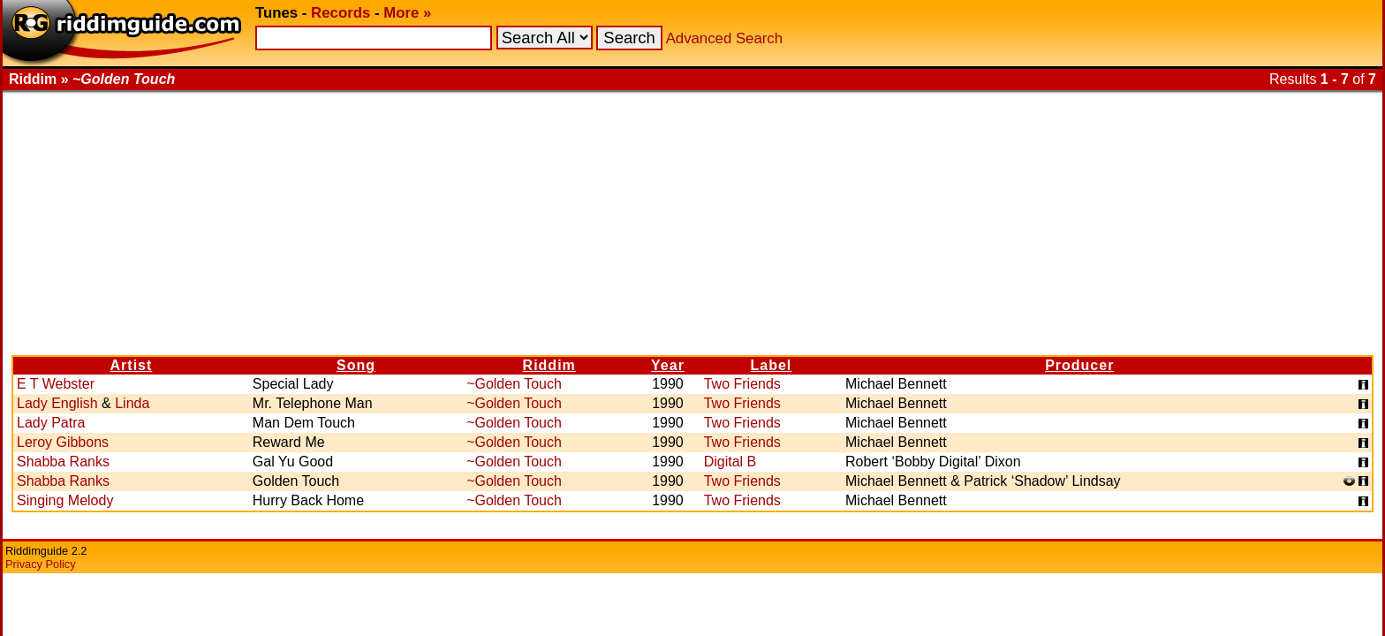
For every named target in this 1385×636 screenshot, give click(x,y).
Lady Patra (51, 422)
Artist (131, 365)
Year (668, 365)
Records (340, 12)
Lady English (57, 403)
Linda (132, 403)
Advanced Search (724, 38)
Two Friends (742, 383)
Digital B (730, 461)
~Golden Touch (514, 383)
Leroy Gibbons (63, 442)
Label (770, 365)
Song (356, 365)
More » (407, 12)
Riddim (549, 365)
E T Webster (56, 383)
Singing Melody (65, 500)
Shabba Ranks (63, 461)
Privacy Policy (40, 564)
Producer (1079, 365)
